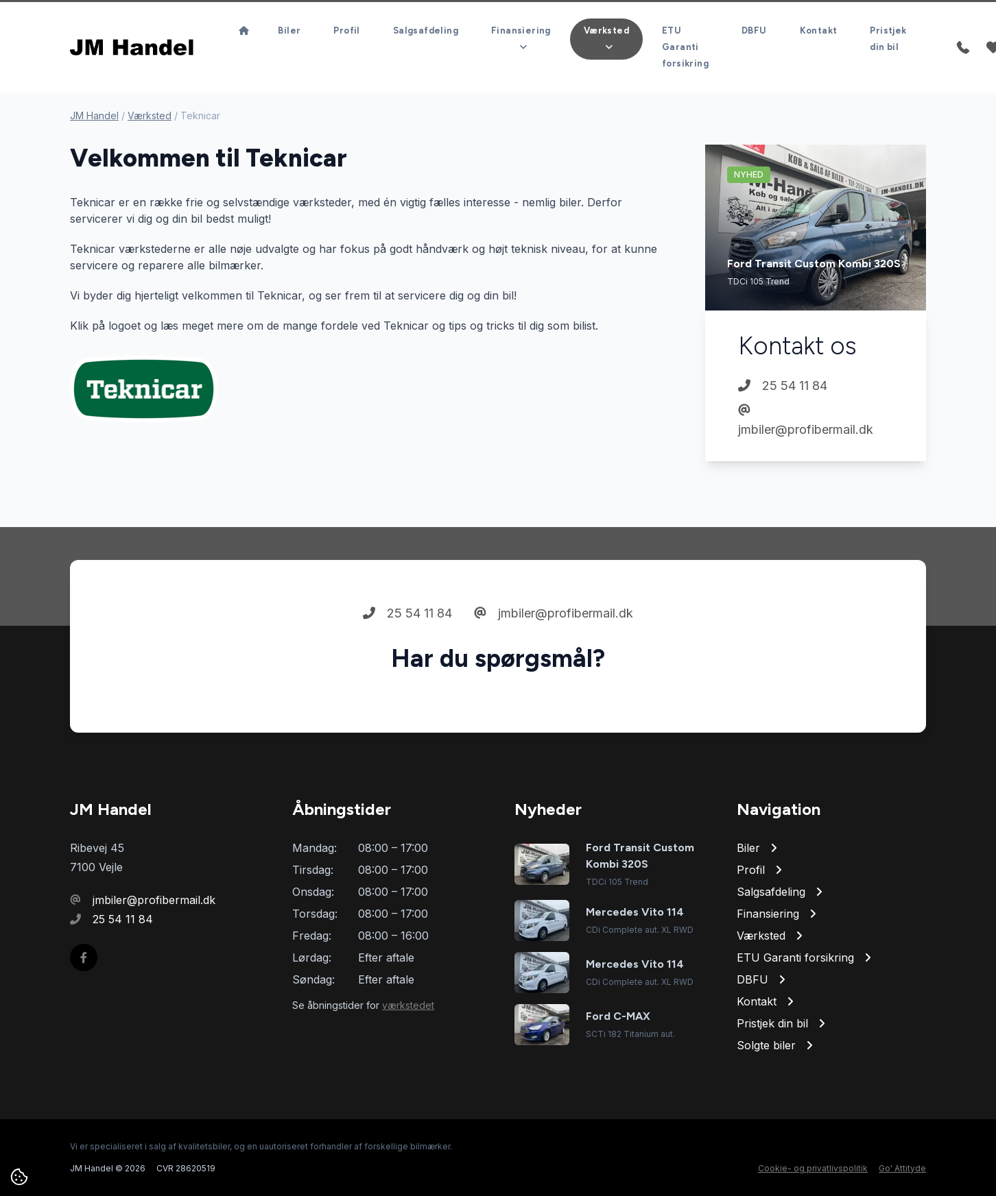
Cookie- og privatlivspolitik (813, 1168)
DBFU (754, 30)
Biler (289, 30)
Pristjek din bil (888, 38)
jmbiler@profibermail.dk (805, 420)
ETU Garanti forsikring (685, 47)
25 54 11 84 (782, 385)
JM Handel (94, 115)
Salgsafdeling (425, 30)
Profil (346, 30)
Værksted (149, 115)
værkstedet (408, 1005)
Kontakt (819, 30)
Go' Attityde (902, 1168)
